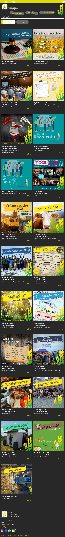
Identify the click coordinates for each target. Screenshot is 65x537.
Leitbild (9, 535)
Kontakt (3, 535)
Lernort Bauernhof (47, 12)
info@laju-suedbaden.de (8, 527)
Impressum (16, 535)
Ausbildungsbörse (17, 13)
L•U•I (28, 12)
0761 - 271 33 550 (8, 525)
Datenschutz (25, 535)
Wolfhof (35, 13)
